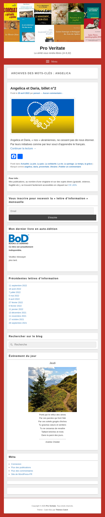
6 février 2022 (15, 306)
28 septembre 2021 (18, 323)
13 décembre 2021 (17, 312)
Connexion (16, 464)
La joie (33, 164)
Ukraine (53, 167)
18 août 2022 (15, 289)
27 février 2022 (16, 302)
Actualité (25, 164)
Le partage (69, 164)
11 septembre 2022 (18, 285)
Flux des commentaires (22, 471)
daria (35, 167)
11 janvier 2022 (16, 309)
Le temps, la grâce (83, 164)
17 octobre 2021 (16, 319)
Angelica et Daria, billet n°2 (33, 88)
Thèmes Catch (62, 510)
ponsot (36, 93)
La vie (60, 164)
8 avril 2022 (14, 299)
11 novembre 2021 (17, 316)
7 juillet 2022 (15, 292)
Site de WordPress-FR (21, 474)
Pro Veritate (52, 48)
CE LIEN (72, 185)
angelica (28, 167)
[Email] (51, 211)
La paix (40, 164)
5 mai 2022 (14, 295)
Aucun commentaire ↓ (53, 93)
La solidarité (50, 164)
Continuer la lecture (23, 148)
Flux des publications (21, 467)
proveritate (44, 167)
